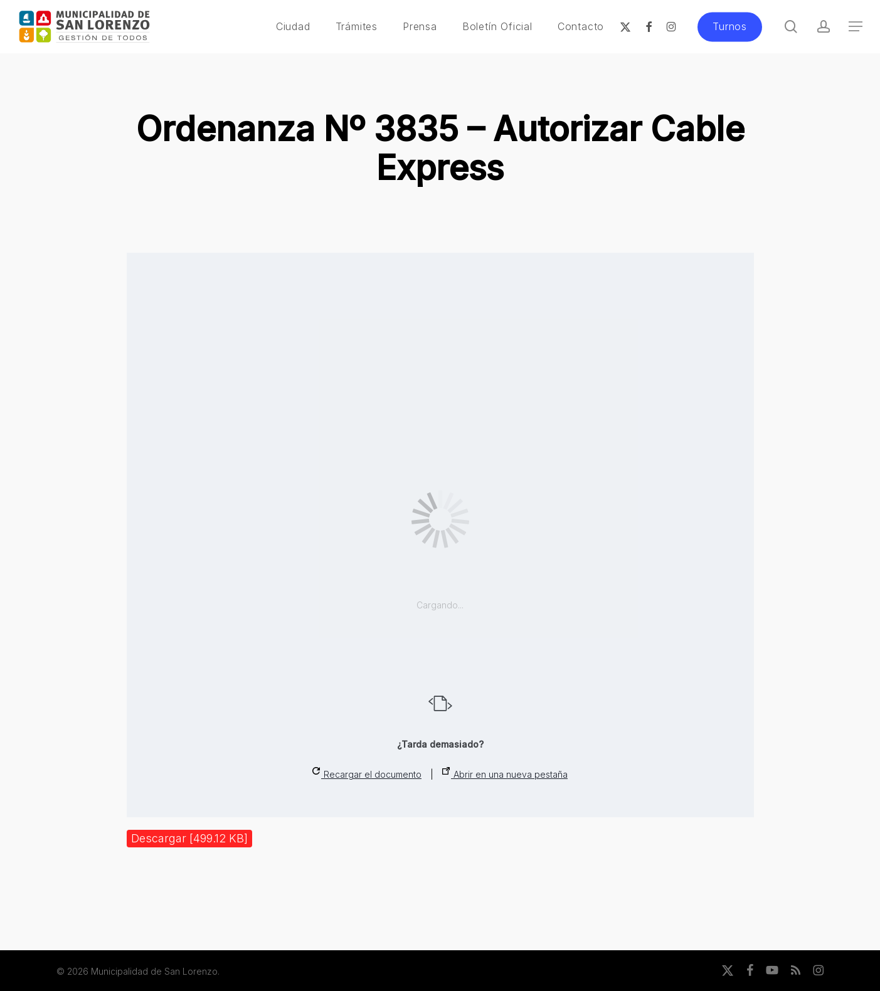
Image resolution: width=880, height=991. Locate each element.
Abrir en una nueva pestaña (505, 773)
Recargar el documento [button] (366, 773)
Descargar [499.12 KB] (189, 838)
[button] (855, 26)
